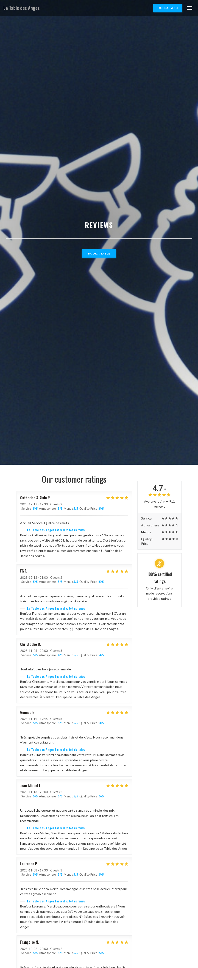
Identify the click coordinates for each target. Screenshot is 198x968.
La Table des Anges (21, 8)
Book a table (168, 8)
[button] (189, 8)
